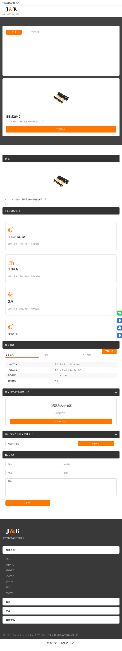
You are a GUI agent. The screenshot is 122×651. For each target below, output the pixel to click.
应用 (8, 587)
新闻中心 (10, 564)
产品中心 (10, 575)
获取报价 (61, 129)
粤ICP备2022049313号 (40, 635)
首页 (8, 559)
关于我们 (10, 581)
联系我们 (10, 592)
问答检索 (10, 570)
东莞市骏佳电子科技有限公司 (10, 13)
